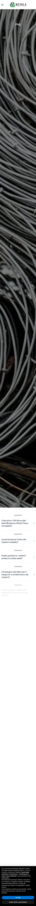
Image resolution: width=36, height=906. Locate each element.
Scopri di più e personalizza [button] (18, 902)
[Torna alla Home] (18, 5)
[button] (2, 5)
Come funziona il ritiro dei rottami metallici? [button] (18, 539)
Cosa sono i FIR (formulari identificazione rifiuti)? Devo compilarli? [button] (18, 523)
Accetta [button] (18, 897)
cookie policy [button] (5, 878)
